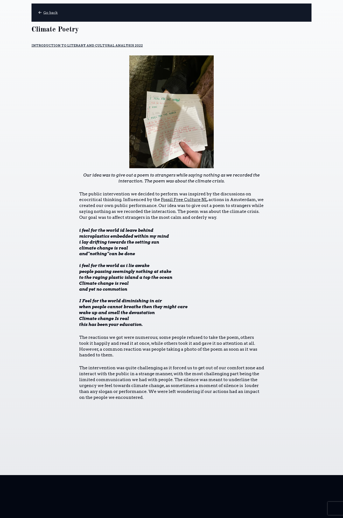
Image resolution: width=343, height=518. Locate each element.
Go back (48, 13)
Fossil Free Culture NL (184, 199)
